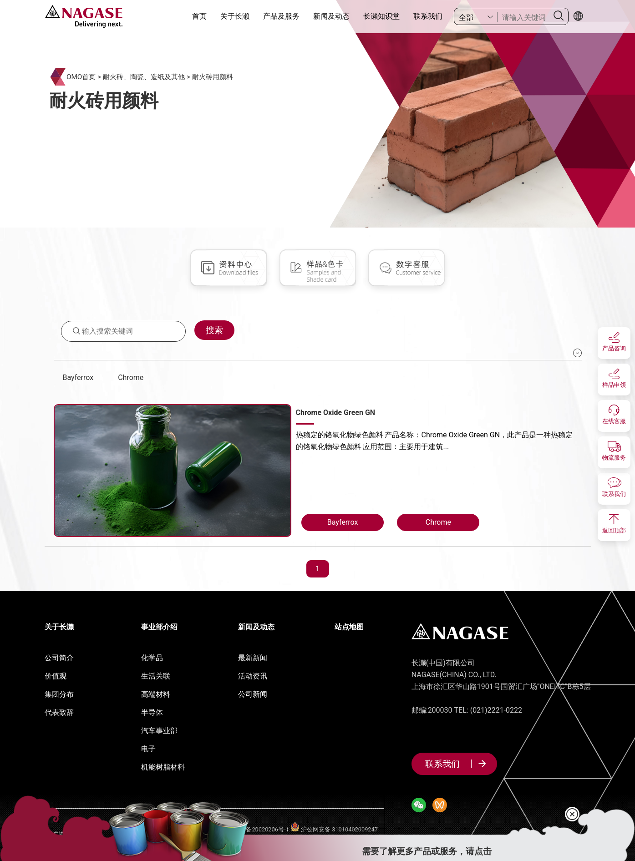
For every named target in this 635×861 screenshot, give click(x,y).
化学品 (152, 657)
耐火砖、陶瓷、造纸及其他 (144, 77)
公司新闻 (252, 694)
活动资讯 (252, 676)
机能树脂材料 (163, 767)
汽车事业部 (159, 730)
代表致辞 (59, 712)
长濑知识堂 (381, 16)
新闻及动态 (331, 16)
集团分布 (59, 694)
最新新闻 (252, 657)
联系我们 (427, 16)
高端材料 (155, 694)
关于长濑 (234, 16)
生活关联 (155, 676)
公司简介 (59, 657)
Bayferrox (78, 377)
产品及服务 (281, 16)
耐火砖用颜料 (212, 77)
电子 (148, 749)
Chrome (130, 377)
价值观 (55, 676)
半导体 (152, 712)
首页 (199, 16)
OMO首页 (81, 77)
